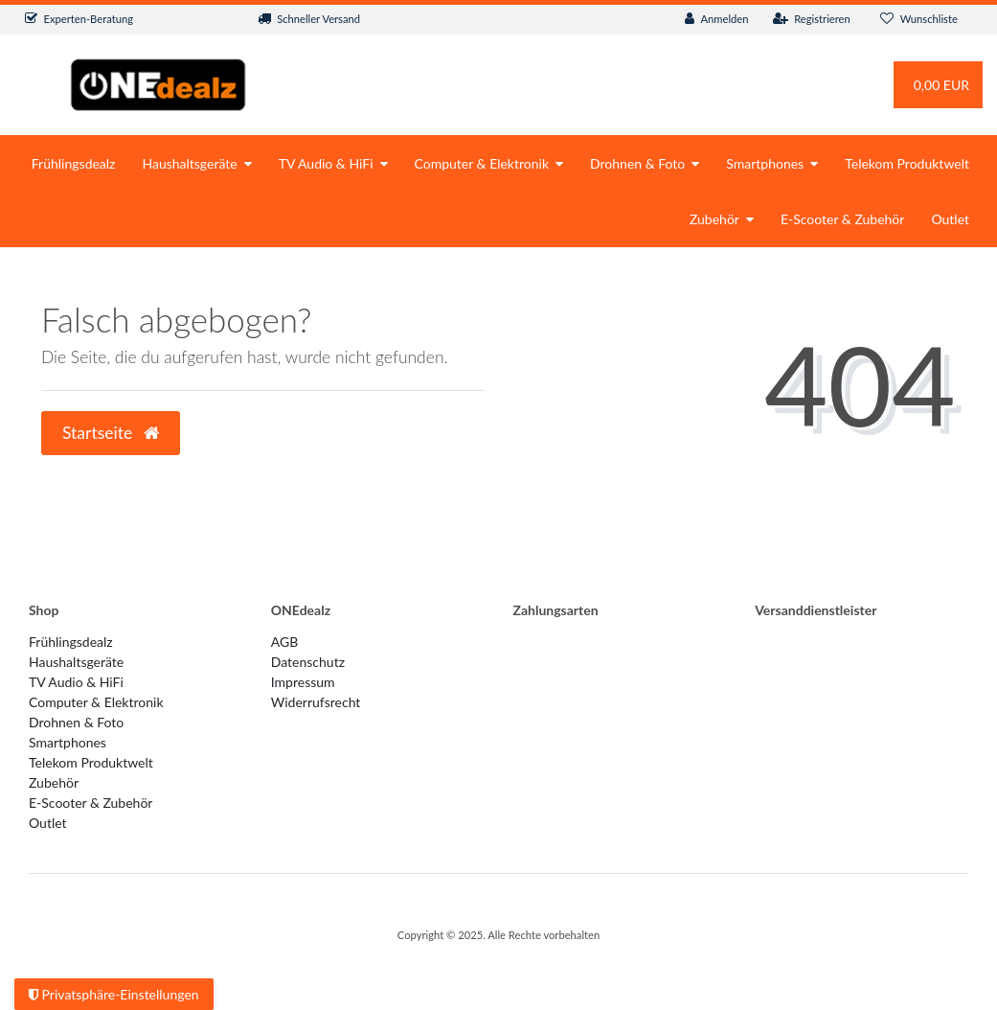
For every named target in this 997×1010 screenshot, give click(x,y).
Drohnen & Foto (637, 163)
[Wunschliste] (919, 19)
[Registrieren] (811, 19)
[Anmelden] (716, 19)
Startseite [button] (110, 433)
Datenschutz (308, 662)
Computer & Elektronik (482, 163)
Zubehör (714, 219)
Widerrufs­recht (316, 702)
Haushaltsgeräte (189, 163)
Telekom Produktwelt (907, 163)
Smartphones (765, 163)
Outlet (950, 219)
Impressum (303, 682)
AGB (285, 641)
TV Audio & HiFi (326, 163)
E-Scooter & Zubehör (842, 219)
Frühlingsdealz (74, 163)
